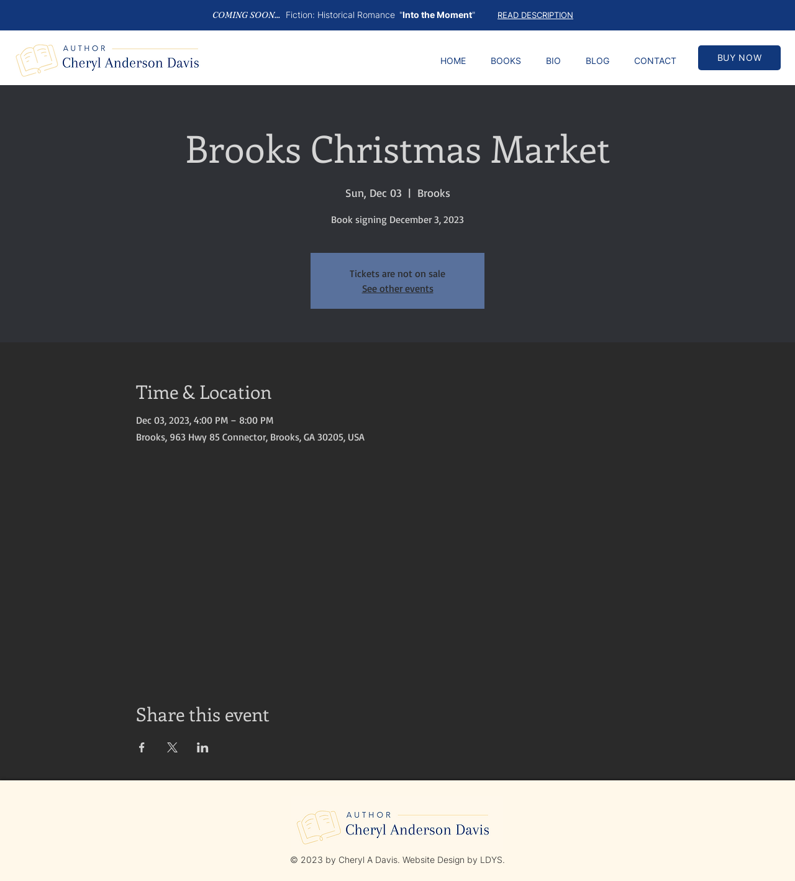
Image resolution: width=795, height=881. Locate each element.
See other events (398, 288)
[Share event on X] (172, 747)
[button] (535, 14)
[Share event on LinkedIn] (203, 747)
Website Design (433, 859)
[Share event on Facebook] (142, 747)
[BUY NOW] (739, 57)
